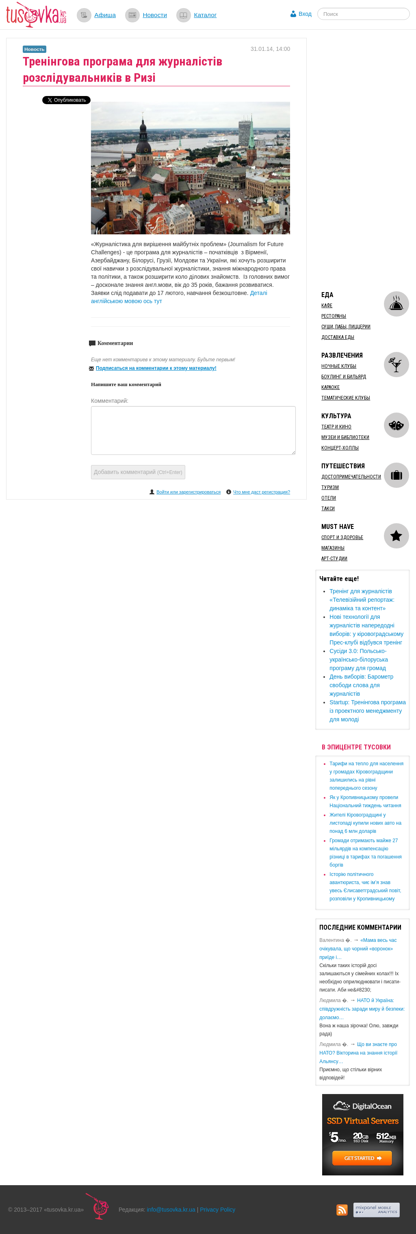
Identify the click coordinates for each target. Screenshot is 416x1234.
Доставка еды (337, 337)
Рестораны (333, 316)
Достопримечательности (351, 477)
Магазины (332, 548)
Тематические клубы (345, 398)
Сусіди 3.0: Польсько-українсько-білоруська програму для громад (358, 659)
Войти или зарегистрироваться (188, 491)
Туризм (330, 487)
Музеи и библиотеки (345, 437)
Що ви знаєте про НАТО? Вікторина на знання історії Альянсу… (358, 1053)
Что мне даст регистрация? (261, 491)
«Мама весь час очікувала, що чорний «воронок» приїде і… (357, 948)
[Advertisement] (365, 160)
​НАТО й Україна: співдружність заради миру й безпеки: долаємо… (362, 1009)
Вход (305, 14)
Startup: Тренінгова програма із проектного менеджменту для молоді (367, 711)
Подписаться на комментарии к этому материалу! (156, 368)
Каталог (205, 14)
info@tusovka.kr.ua (171, 1209)
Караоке (330, 387)
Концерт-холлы (340, 448)
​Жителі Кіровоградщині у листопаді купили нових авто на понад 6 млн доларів (365, 823)
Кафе (326, 305)
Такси (328, 508)
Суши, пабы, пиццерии (345, 327)
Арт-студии (334, 558)
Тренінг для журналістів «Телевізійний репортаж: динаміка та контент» (361, 600)
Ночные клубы (338, 366)
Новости (155, 14)
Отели (328, 498)
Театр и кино (336, 427)
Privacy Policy (217, 1209)
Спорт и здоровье (342, 537)
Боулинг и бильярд (343, 377)
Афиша (105, 14)
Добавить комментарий (138, 472)
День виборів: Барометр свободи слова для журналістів (361, 685)
